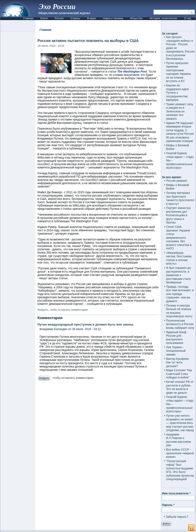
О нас (187, 18)
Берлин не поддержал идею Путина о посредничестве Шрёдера (177, 92)
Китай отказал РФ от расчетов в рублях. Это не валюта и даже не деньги (180, 387)
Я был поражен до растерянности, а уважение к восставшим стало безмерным (178, 275)
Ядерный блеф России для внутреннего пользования (176, 337)
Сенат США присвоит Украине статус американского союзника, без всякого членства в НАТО (178, 237)
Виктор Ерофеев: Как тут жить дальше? (177, 362)
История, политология (163, 18)
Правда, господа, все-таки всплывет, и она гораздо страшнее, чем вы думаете (180, 294)
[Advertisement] (98, 421)
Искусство (136, 18)
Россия (59, 18)
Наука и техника (113, 18)
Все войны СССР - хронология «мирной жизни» (180, 453)
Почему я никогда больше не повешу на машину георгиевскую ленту (179, 311)
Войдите (43, 309)
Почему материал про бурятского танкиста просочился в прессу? (180, 198)
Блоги (44, 18)
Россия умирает (176, 180)
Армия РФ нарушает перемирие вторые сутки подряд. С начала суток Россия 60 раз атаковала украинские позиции (180, 132)
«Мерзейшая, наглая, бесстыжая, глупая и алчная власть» (179, 258)
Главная (28, 18)
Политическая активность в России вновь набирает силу (180, 324)
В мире (91, 18)
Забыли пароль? (177, 516)
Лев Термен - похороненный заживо (175, 351)
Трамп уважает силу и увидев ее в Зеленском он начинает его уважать (179, 111)
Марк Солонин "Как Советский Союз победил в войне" (179, 374)
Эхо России (57, 6)
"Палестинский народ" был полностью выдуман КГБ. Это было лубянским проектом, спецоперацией (180, 470)
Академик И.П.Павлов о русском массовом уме (178, 440)
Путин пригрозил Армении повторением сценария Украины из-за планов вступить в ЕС (178, 72)
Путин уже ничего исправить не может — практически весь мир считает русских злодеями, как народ (180, 423)
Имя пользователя (176, 493)
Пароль (168, 505)
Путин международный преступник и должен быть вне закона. (86, 324)
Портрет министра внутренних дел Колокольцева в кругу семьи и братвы (178, 215)
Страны (75, 18)
